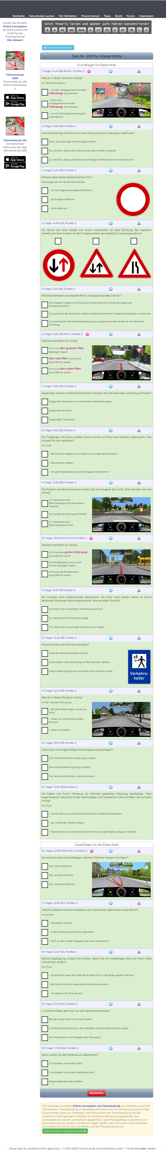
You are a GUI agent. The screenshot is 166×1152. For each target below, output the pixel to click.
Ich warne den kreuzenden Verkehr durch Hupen (77, 627)
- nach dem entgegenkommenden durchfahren (63, 103)
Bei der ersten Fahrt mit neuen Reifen (70, 1019)
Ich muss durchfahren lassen (65, 370)
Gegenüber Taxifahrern (62, 419)
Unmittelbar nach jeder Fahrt (65, 1063)
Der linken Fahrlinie (60, 866)
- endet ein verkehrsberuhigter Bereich (66, 720)
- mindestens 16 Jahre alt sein (65, 993)
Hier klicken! (15, 40)
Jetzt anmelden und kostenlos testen (65, 1131)
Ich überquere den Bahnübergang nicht (61, 523)
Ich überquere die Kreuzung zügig (68, 618)
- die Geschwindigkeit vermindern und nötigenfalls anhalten (83, 453)
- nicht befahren (58, 208)
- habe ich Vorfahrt (59, 729)
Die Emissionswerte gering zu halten (70, 767)
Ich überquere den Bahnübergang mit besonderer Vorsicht (67, 503)
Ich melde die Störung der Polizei (68, 514)
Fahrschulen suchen (41, 16)
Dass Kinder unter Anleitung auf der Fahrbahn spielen (79, 662)
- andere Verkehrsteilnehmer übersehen (72, 932)
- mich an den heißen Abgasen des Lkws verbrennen (79, 941)
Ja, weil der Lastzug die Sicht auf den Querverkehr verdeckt (82, 150)
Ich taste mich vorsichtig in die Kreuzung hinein (76, 608)
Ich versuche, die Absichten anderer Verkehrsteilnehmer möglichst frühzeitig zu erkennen (100, 313)
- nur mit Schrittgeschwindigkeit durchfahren (67, 115)
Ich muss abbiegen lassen (66, 350)
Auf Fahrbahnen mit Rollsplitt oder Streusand (75, 1037)
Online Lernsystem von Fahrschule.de (96, 1106)
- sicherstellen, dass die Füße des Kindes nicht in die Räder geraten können (91, 975)
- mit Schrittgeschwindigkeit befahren (70, 190)
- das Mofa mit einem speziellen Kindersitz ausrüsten (79, 984)
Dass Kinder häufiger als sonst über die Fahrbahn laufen (81, 671)
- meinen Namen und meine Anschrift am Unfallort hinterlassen (85, 813)
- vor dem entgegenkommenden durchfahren (68, 91)
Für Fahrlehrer (68, 16)
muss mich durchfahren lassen (65, 360)
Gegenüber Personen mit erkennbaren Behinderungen (80, 401)
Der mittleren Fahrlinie (62, 884)
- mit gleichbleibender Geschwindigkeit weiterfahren (79, 471)
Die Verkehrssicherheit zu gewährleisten (72, 776)
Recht (118, 16)
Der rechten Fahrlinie (61, 875)
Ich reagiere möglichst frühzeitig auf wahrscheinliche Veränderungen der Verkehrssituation (90, 304)
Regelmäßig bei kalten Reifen (66, 1081)
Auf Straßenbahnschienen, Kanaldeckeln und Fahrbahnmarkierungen (88, 1028)
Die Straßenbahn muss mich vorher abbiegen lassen (65, 564)
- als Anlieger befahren (62, 199)
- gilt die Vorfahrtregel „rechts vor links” (68, 711)
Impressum (146, 16)
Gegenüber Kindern (60, 410)
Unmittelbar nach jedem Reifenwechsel (71, 1072)
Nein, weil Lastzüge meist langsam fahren (72, 141)
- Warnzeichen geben (61, 462)
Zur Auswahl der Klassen (58, 47)
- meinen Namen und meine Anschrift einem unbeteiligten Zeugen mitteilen (92, 831)
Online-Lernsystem (15, 26)
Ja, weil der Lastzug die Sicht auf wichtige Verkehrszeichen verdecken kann (91, 159)
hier (143, 1148)
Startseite (19, 16)
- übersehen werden (60, 922)
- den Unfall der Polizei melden (66, 822)
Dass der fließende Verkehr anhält (68, 653)
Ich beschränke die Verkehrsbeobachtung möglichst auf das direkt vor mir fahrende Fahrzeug (96, 323)
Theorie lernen (90, 16)
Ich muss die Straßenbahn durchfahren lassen (64, 573)
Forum (131, 16)
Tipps (107, 16)
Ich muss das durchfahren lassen (68, 554)
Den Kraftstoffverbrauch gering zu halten (72, 758)
